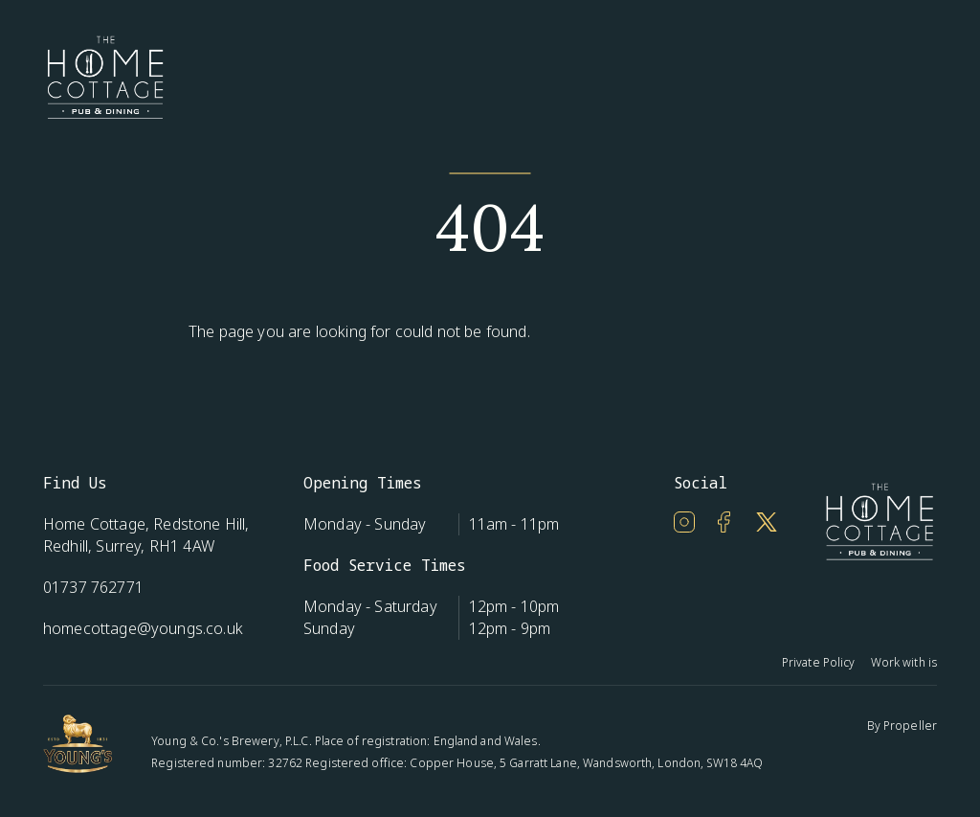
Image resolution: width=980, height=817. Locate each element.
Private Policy (819, 662)
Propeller (910, 725)
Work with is (904, 662)
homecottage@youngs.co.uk (143, 628)
